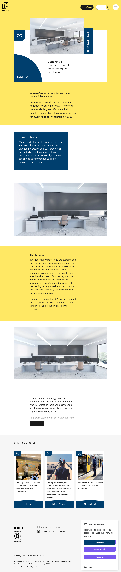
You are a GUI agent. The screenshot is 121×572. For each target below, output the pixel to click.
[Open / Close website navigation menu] (116, 7)
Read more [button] (36, 424)
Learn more (99, 542)
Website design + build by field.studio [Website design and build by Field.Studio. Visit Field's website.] (28, 567)
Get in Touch (87, 7)
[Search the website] (101, 7)
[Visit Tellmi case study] (28, 479)
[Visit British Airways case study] (59, 479)
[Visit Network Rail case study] (90, 479)
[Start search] (108, 7)
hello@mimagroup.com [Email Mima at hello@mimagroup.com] (50, 527)
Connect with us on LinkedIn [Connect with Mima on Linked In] (52, 531)
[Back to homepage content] (5, 7)
